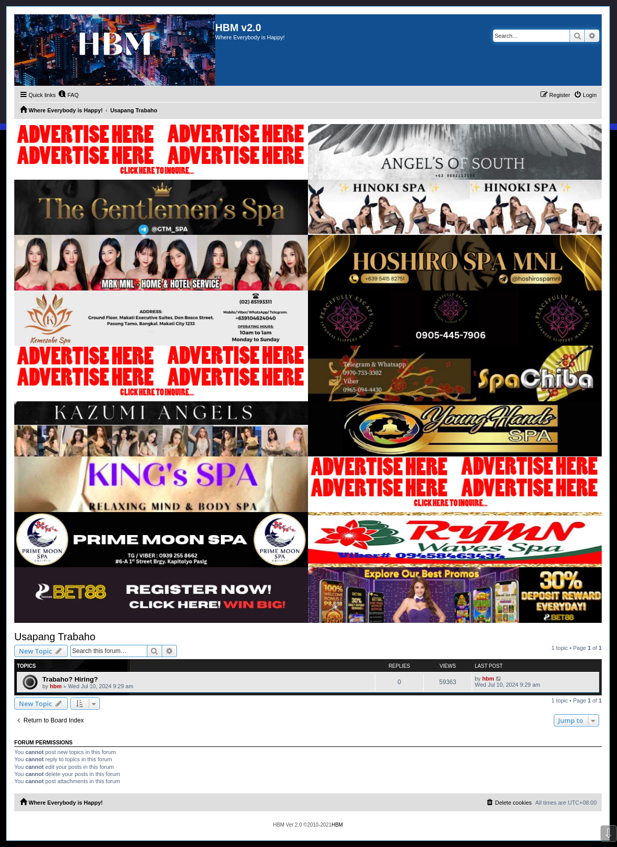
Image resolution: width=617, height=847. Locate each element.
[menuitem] (68, 95)
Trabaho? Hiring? (70, 679)
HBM (337, 825)
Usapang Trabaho (54, 636)
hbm (56, 686)
